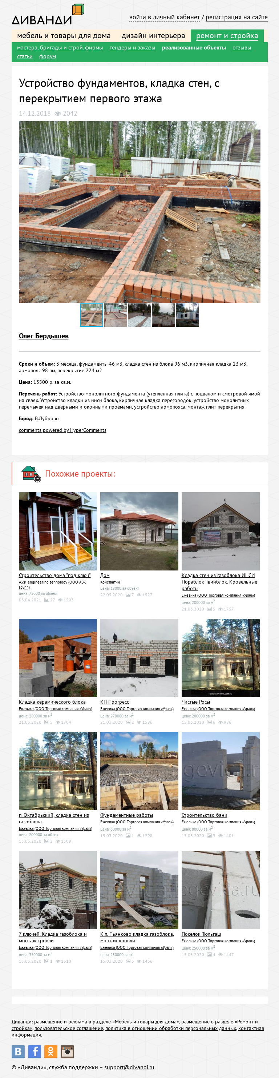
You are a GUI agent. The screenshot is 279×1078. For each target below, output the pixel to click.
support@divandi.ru (129, 1067)
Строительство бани (204, 815)
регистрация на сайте (237, 17)
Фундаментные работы (126, 815)
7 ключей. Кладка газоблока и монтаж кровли (53, 937)
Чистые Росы (196, 702)
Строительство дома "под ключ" (55, 575)
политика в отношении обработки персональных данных (170, 1028)
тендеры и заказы (132, 47)
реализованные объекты (194, 47)
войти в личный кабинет (164, 17)
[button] (254, 128)
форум (47, 56)
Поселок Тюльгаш (201, 934)
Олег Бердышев (44, 336)
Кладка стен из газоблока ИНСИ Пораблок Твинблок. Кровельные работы (219, 582)
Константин (110, 582)
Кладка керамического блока (52, 702)
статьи (25, 56)
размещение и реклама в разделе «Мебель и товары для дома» (106, 1021)
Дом (105, 575)
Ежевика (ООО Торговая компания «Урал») (218, 595)
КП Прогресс (114, 702)
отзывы (241, 47)
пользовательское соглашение (69, 1028)
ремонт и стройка (227, 35)
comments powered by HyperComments (62, 430)
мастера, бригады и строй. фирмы (60, 47)
